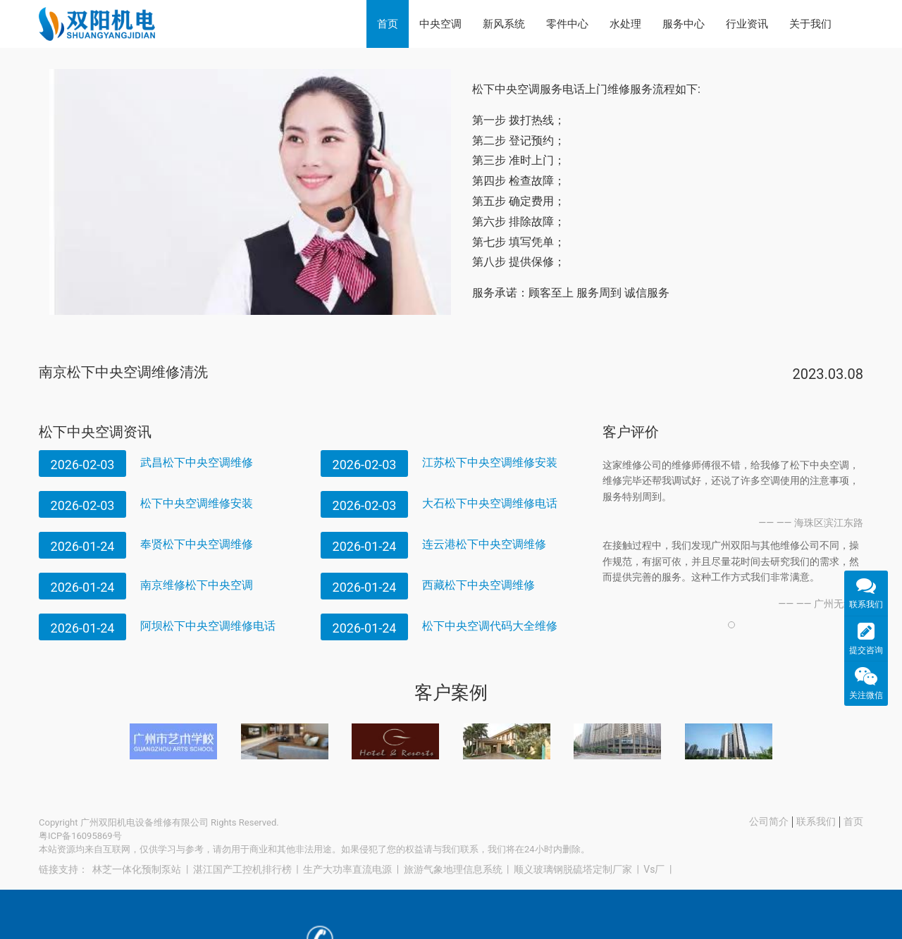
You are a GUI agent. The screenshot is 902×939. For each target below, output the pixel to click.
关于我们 (810, 24)
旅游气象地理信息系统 (453, 869)
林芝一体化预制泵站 (136, 869)
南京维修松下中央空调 (196, 585)
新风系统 (504, 24)
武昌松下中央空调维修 (196, 462)
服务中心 (683, 24)
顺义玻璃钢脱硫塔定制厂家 (573, 869)
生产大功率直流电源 (347, 869)
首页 (387, 24)
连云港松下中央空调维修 (484, 544)
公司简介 (769, 821)
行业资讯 (747, 24)
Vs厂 (654, 869)
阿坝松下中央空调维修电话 (208, 626)
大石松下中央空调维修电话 (489, 503)
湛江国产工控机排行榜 (242, 869)
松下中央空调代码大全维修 (489, 626)
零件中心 (567, 24)
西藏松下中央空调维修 (478, 585)
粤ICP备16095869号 (80, 836)
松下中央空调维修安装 (196, 503)
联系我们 (816, 821)
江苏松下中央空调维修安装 (489, 462)
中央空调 (440, 24)
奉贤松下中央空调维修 (196, 544)
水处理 (625, 24)
